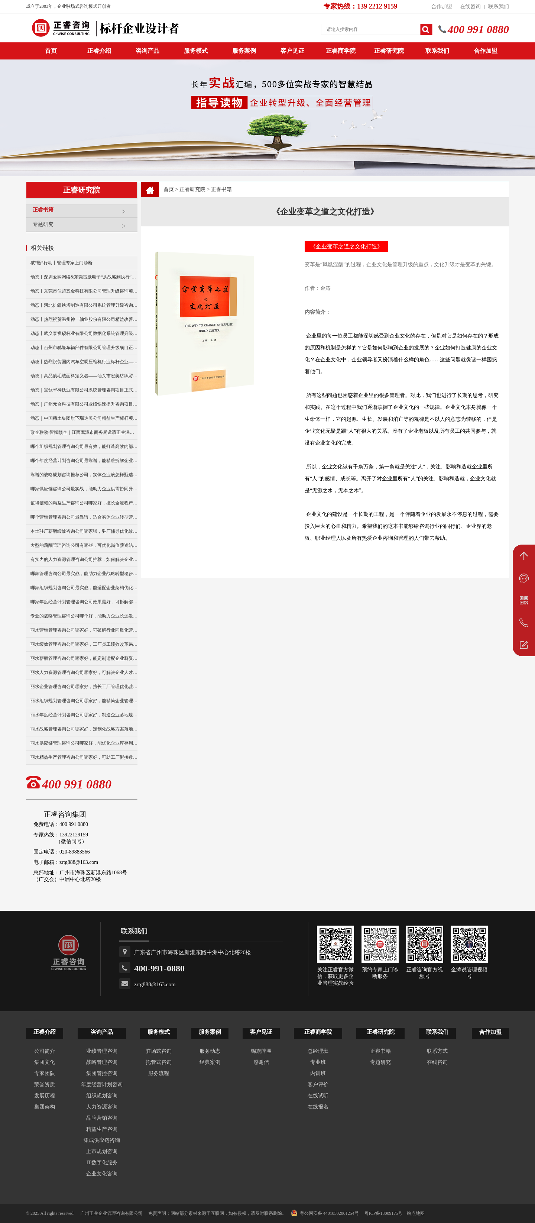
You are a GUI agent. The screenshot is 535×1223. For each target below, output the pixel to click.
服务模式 (196, 51)
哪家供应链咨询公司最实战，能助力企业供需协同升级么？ (83, 488)
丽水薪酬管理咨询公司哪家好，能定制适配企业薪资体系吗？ (83, 658)
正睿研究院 (389, 51)
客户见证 (292, 51)
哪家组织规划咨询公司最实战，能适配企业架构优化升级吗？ (83, 587)
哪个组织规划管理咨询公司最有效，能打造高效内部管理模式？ (83, 446)
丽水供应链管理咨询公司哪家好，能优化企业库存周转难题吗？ (83, 743)
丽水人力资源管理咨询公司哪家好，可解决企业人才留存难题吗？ (83, 672)
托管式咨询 (159, 1062)
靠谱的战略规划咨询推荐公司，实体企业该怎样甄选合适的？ (83, 474)
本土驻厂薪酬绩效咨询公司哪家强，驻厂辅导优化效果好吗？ (83, 531)
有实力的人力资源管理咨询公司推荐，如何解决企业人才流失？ (83, 559)
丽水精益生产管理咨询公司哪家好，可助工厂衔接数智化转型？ (83, 757)
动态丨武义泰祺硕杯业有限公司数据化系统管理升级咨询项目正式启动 (83, 333)
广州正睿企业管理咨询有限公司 (111, 1213)
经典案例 (210, 1062)
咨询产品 (147, 51)
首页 (168, 189)
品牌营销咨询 (101, 1118)
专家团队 (44, 1073)
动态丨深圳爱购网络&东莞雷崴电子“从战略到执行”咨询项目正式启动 (83, 277)
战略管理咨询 (101, 1062)
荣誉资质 (44, 1084)
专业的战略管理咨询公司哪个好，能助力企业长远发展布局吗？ (83, 616)
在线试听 (318, 1095)
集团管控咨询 (101, 1073)
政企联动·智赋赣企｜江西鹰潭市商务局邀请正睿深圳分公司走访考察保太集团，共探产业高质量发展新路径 (83, 432)
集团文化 (44, 1062)
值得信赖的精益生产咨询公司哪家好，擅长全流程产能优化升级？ (83, 503)
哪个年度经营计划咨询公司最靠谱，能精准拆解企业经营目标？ (83, 460)
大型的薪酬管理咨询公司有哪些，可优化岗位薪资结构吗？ (83, 545)
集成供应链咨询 (102, 1140)
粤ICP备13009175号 (383, 1213)
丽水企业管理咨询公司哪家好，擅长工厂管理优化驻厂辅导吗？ (83, 686)
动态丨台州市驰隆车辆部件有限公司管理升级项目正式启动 (83, 347)
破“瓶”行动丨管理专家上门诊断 (61, 262)
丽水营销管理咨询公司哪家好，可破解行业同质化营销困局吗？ (83, 630)
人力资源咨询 (101, 1107)
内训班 (318, 1073)
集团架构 (44, 1107)
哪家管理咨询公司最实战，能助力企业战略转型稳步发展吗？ (83, 573)
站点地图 (416, 1213)
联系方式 (437, 1051)
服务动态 (210, 1051)
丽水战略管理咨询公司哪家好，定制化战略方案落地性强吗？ (83, 729)
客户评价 (318, 1084)
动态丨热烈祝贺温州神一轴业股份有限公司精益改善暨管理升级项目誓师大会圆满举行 (83, 319)
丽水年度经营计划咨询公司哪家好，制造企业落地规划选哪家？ (83, 714)
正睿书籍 (83, 213)
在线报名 (318, 1107)
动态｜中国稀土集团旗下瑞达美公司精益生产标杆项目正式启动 (83, 418)
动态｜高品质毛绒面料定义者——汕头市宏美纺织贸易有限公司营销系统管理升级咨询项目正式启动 (83, 375)
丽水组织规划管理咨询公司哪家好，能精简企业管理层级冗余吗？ (83, 700)
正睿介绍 (44, 1032)
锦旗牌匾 (261, 1051)
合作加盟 (441, 6)
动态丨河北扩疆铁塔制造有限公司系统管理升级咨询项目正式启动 (83, 305)
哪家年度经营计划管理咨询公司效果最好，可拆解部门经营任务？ (83, 601)
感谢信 (261, 1062)
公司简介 (44, 1051)
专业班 (318, 1062)
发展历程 (44, 1095)
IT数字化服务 (101, 1162)
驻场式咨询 (159, 1051)
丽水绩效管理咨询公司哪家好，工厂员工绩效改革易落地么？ (83, 644)
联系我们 (498, 6)
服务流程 (158, 1073)
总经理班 (318, 1051)
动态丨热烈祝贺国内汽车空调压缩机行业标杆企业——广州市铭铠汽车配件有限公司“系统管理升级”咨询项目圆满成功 (83, 361)
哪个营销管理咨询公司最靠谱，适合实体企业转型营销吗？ (83, 517)
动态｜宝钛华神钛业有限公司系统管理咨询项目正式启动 (83, 390)
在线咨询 (470, 6)
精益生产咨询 (101, 1129)
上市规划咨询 (101, 1151)
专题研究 (83, 227)
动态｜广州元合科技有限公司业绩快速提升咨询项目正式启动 (83, 404)
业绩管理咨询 (101, 1051)
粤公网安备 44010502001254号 (325, 1213)
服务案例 (244, 51)
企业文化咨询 (101, 1174)
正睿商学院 (341, 51)
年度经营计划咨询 (102, 1084)
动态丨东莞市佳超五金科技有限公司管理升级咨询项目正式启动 (83, 291)
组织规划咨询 (101, 1095)
